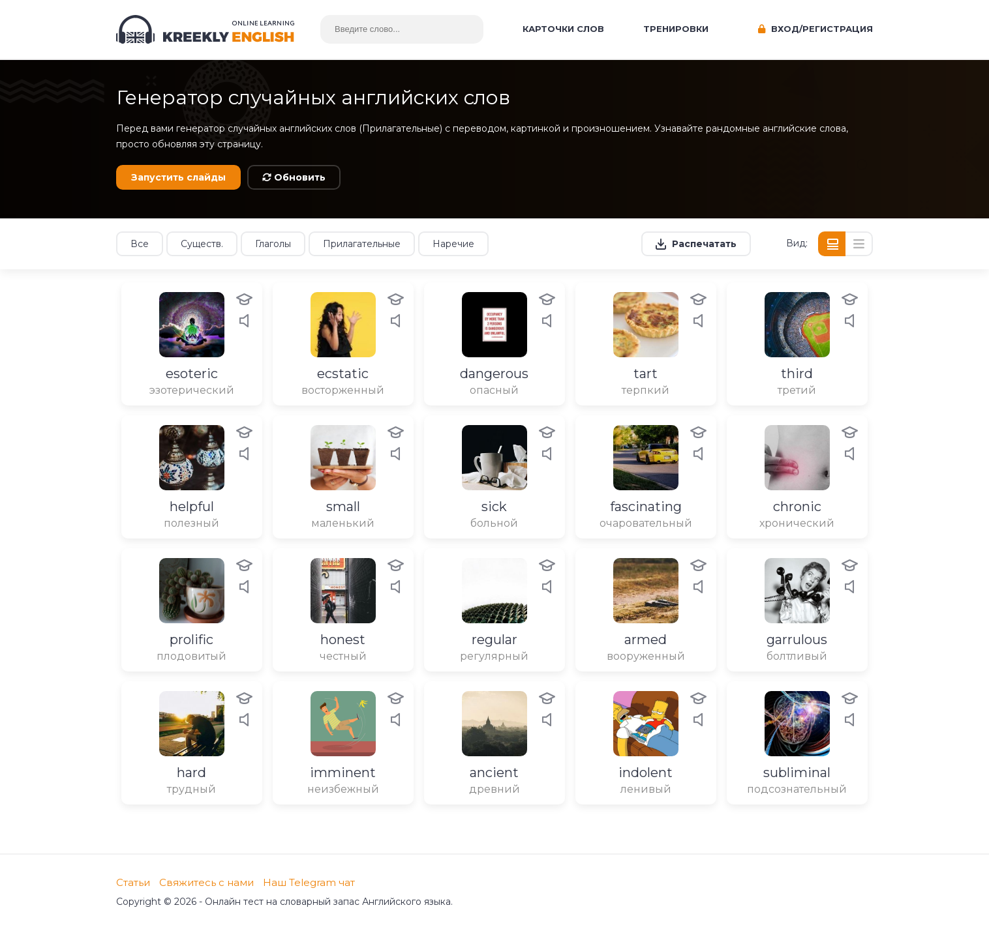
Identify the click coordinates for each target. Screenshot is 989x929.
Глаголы (273, 244)
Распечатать (704, 244)
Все (139, 244)
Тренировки (675, 29)
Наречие (453, 244)
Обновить (294, 177)
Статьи (133, 882)
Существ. (202, 244)
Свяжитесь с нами (206, 882)
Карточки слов (563, 29)
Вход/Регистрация (815, 29)
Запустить (178, 177)
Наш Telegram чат (309, 882)
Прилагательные (362, 244)
